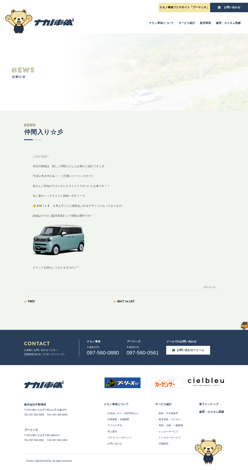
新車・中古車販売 (168, 413)
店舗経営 (163, 443)
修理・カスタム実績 (228, 22)
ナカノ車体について (161, 22)
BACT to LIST (126, 301)
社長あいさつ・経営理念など (123, 413)
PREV (31, 301)
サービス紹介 (187, 22)
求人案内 (112, 431)
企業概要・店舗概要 (118, 419)
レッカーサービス (168, 431)
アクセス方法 (114, 425)
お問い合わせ (114, 443)
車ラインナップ (208, 404)
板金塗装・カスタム (169, 419)
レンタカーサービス (169, 437)
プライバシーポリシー (119, 437)
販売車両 (205, 22)
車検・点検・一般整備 (171, 425)
